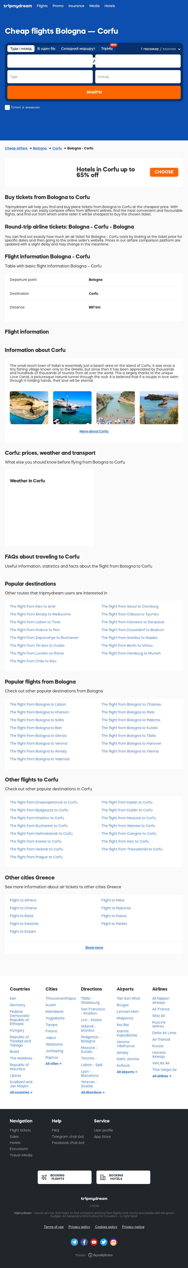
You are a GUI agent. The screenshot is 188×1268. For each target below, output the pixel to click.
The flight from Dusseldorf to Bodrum (132, 630)
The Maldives (21, 1058)
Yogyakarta (55, 1018)
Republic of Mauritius (19, 1067)
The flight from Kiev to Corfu (125, 841)
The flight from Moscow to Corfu (128, 818)
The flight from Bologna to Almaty (38, 751)
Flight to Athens (23, 900)
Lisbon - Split (92, 1065)
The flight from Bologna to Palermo (130, 720)
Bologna (40, 148)
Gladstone (54, 1044)
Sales (14, 1136)
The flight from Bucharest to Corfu (39, 825)
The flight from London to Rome (37, 653)
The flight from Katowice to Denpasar (132, 622)
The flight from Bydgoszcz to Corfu (39, 810)
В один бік (46, 48)
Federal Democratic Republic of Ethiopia (19, 1017)
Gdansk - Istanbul (88, 1028)
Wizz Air (158, 1015)
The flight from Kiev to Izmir (33, 606)
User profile (103, 1130)
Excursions (19, 1149)
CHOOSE (164, 172)
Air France (161, 1009)
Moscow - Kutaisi (89, 1050)
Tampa (51, 1024)
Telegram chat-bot (68, 1136)
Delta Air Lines (164, 1033)
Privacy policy (79, 1226)
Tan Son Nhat (128, 998)
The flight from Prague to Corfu (36, 857)
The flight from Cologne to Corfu (128, 833)
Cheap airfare (16, 148)
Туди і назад (21, 48)
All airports (126, 1072)
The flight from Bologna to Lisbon (38, 704)
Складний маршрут (78, 48)
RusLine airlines (159, 1024)
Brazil (14, 1051)
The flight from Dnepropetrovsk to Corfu (44, 802)
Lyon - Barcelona (89, 1073)
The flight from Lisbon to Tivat (35, 622)
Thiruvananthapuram (61, 998)
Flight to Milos (113, 900)
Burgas (123, 1005)
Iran (13, 998)
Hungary (17, 1030)
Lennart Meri (127, 1011)
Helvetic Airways (159, 1054)
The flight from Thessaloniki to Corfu (132, 849)
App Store (102, 1136)
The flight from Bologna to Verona (38, 743)
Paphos (52, 1057)
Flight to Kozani (23, 931)
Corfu (57, 148)
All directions (91, 1092)
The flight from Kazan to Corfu (127, 802)
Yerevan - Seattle (89, 1084)
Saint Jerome (128, 1059)
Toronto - (89, 1058)
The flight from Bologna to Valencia (40, 759)
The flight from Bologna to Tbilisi (128, 735)
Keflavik (123, 1065)
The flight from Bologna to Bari (36, 727)
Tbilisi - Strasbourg (90, 1000)
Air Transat (161, 1039)
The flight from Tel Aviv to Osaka (37, 645)
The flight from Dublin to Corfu (127, 810)
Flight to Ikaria (21, 916)
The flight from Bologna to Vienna (130, 751)
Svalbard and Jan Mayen (21, 1084)
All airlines (160, 1076)
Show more (94, 947)
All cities (52, 1063)
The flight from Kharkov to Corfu (37, 818)
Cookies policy (106, 1226)
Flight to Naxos (114, 916)
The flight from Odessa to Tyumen (130, 614)
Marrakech (55, 1011)
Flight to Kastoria (24, 923)
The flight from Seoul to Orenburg (129, 606)
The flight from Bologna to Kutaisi (129, 727)
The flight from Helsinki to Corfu (36, 849)
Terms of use (54, 1226)
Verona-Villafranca (126, 1044)
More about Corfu (94, 431)
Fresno (51, 1031)
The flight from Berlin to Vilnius (127, 645)
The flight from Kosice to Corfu (35, 841)
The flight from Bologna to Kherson (39, 712)
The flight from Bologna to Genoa (38, 735)
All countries (20, 1092)
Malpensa (125, 1018)
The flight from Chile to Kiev (33, 661)
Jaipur (51, 1037)
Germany (17, 1005)
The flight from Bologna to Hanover (131, 743)
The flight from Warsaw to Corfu (128, 825)
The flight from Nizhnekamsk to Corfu (41, 833)
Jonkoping (54, 1051)
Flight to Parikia (114, 923)
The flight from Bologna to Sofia (37, 720)
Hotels (15, 1142)
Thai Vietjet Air (164, 1069)
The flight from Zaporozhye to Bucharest (44, 637)
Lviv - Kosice (91, 1020)
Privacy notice (133, 1226)
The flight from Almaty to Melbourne (40, 614)
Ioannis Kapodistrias (127, 1033)
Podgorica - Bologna (90, 1039)
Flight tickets (20, 1130)
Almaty (122, 1052)
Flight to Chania (23, 908)
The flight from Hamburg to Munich (131, 653)
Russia (157, 1046)
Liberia (15, 1075)
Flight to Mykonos (116, 908)
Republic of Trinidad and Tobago (20, 1041)
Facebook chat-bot (68, 1142)
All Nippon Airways (160, 1000)
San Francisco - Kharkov (93, 1011)
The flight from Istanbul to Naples (129, 637)
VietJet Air (161, 1063)
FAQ (55, 1130)
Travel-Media (21, 1155)
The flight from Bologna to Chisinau (131, 704)
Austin (51, 1005)
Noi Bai (123, 1024)
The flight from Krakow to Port (35, 630)
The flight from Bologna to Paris (127, 712)
